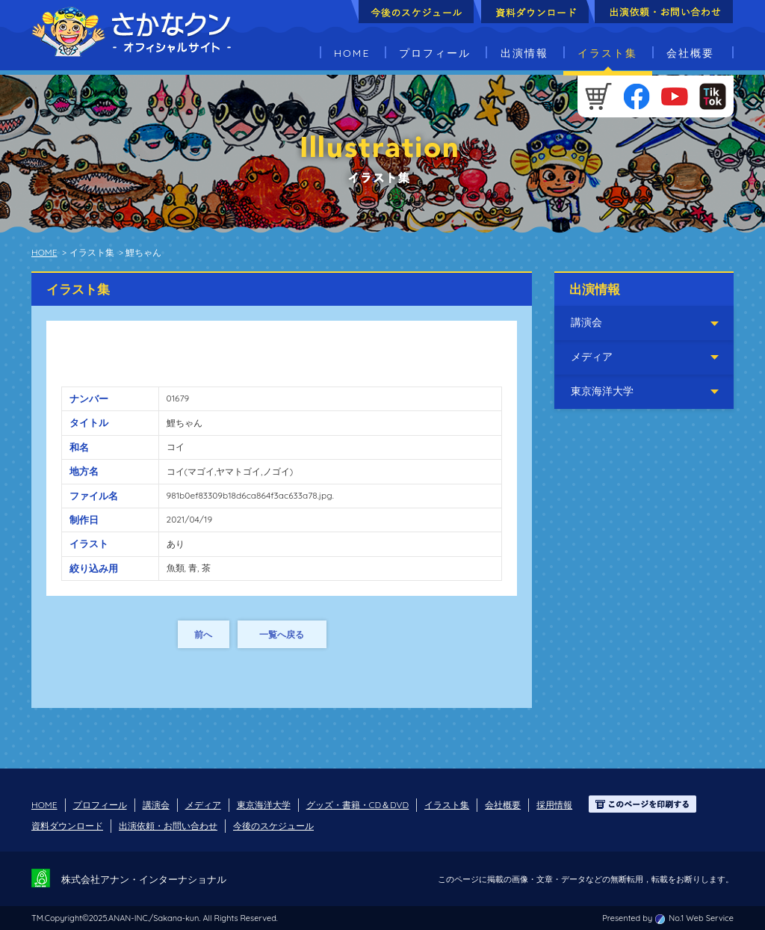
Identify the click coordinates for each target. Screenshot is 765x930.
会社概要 (690, 53)
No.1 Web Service (701, 918)
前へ (203, 634)
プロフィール (435, 53)
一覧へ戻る (281, 634)
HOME (352, 53)
